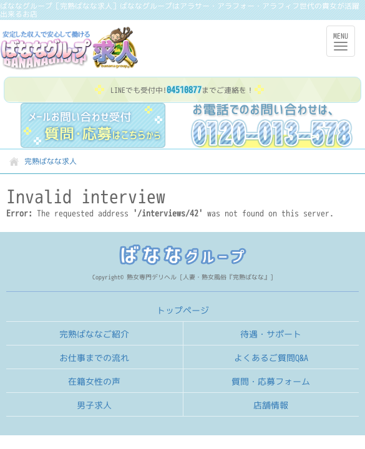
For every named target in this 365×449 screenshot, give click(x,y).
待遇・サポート (270, 334)
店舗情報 (270, 405)
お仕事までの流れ (94, 358)
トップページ (183, 310)
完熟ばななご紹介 (94, 334)
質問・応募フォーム (270, 381)
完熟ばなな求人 (85, 48)
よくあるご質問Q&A (271, 358)
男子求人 (94, 405)
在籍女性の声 (94, 381)
